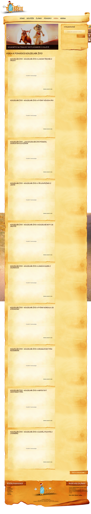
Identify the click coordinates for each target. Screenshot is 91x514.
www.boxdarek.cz (72, 488)
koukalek (47, 499)
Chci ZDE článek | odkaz (75, 495)
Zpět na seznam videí (78, 472)
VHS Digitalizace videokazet (42, 500)
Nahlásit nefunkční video (47, 89)
